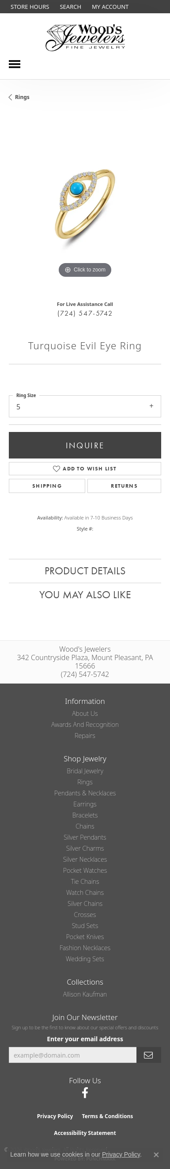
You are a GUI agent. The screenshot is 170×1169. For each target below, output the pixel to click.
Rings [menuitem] (85, 782)
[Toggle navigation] (14, 64)
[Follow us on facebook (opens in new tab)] (85, 1093)
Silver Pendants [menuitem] (85, 837)
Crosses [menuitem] (85, 914)
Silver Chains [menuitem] (85, 903)
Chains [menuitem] (85, 826)
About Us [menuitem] (85, 713)
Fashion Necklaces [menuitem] (85, 948)
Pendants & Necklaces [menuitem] (85, 793)
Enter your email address (85, 1039)
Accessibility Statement (85, 1133)
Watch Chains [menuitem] (85, 892)
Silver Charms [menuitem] (85, 848)
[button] (69, 6)
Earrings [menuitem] (84, 804)
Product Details (85, 570)
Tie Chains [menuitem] (85, 881)
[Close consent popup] (156, 1155)
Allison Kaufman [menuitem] (85, 994)
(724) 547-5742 (85, 313)
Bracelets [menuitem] (85, 815)
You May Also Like (85, 594)
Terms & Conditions (107, 1116)
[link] (29, 6)
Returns (124, 485)
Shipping (47, 485)
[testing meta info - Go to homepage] (85, 38)
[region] (85, 204)
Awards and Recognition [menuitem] (85, 724)
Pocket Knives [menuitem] (85, 936)
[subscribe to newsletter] (148, 1055)
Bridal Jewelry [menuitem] (85, 771)
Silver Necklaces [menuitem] (85, 859)
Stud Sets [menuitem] (85, 925)
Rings (22, 97)
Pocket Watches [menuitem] (85, 870)
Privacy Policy (55, 1116)
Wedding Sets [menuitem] (85, 959)
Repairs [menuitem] (85, 735)
